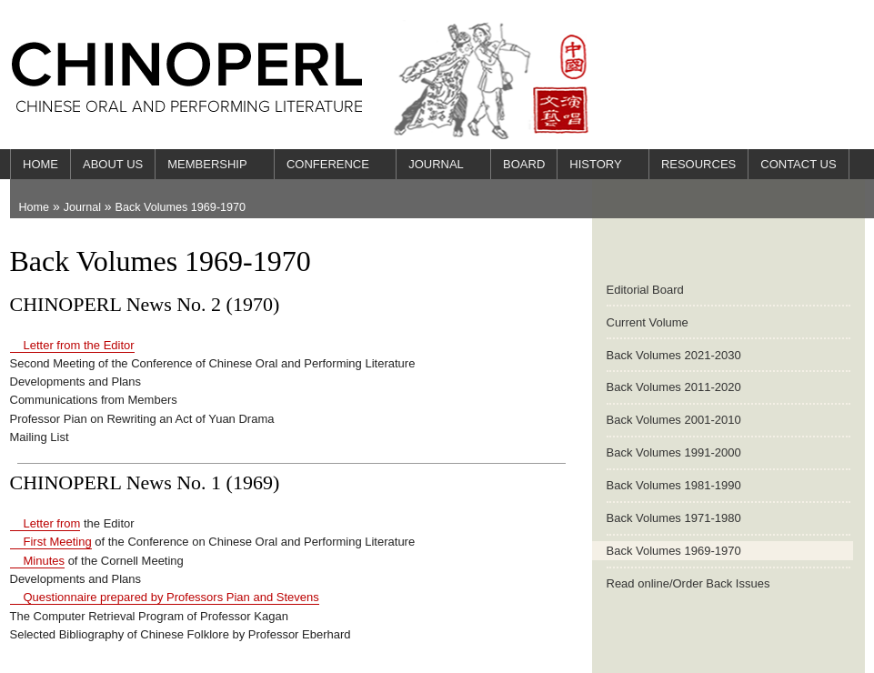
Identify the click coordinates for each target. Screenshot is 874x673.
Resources (698, 164)
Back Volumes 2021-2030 (674, 355)
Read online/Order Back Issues (688, 583)
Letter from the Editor (79, 345)
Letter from (52, 523)
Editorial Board (645, 289)
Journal (438, 164)
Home (40, 164)
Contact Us (798, 164)
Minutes (44, 561)
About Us (113, 164)
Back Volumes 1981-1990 (674, 485)
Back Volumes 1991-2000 (674, 452)
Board (524, 164)
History (598, 164)
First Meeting (58, 541)
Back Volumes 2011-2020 (674, 387)
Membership (210, 164)
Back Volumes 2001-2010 (674, 420)
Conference (330, 164)
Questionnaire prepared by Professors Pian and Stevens (171, 597)
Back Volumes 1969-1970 (181, 207)
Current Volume (647, 322)
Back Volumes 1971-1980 (674, 518)
